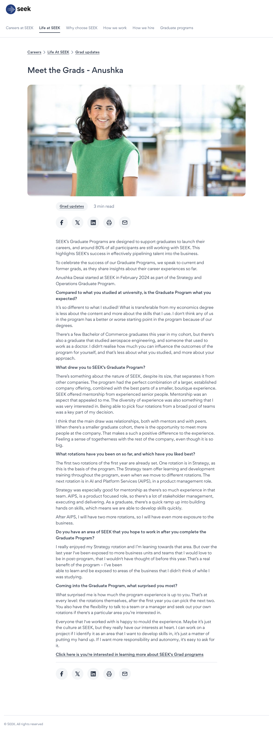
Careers (34, 52)
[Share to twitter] (78, 223)
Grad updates (87, 52)
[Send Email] (125, 223)
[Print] (109, 223)
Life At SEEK (58, 52)
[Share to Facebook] (62, 223)
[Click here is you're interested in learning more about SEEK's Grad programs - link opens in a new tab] (130, 654)
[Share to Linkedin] (93, 223)
